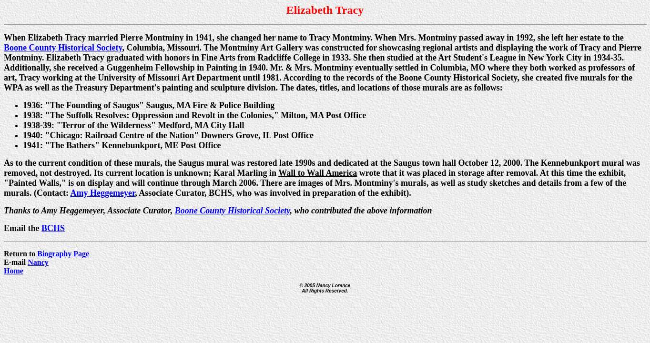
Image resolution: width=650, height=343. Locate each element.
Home (13, 271)
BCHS (53, 228)
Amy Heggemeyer (102, 193)
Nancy (38, 262)
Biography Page (63, 254)
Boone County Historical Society (63, 47)
